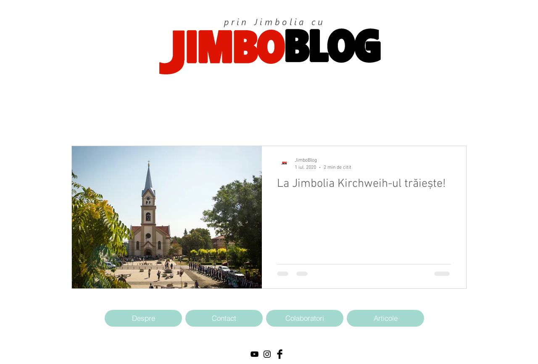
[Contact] (224, 318)
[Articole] (385, 318)
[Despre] (143, 318)
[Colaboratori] (304, 318)
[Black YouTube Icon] (254, 354)
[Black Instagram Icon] (267, 354)
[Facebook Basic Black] (280, 354)
